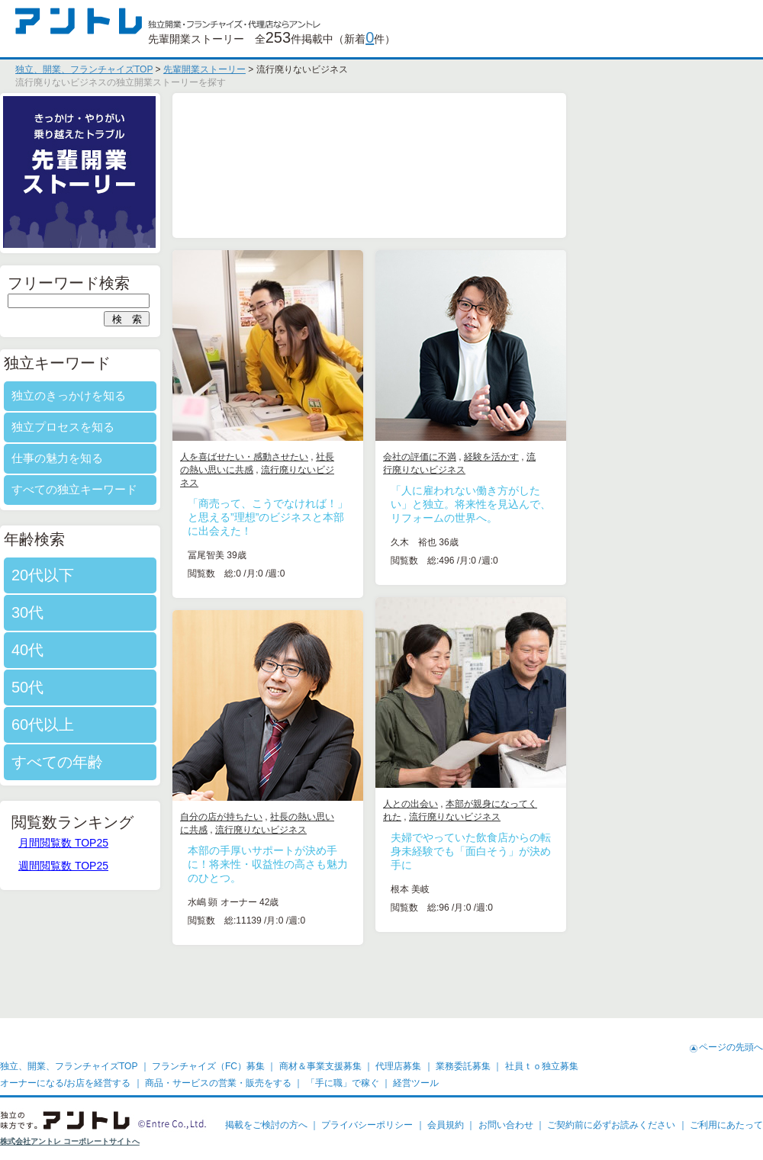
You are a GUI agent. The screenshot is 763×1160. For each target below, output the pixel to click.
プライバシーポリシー (367, 1125)
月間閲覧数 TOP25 (159, 843)
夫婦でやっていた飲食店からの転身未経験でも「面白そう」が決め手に (566, 851)
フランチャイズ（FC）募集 (208, 1066)
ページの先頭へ (731, 1047)
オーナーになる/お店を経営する (65, 1083)
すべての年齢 (152, 762)
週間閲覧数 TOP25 (159, 866)
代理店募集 (398, 1066)
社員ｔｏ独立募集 (541, 1066)
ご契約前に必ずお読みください (611, 1125)
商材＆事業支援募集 (320, 1066)
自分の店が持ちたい (316, 816)
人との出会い (505, 804)
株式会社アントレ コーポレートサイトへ (70, 1141)
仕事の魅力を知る (152, 457)
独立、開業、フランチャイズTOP (84, 69)
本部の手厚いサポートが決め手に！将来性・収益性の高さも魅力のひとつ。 (363, 864)
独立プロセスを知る (158, 426)
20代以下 (138, 575)
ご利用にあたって (726, 1125)
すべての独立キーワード (170, 489)
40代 (123, 649)
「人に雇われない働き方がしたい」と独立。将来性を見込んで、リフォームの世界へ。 (566, 504)
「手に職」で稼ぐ (342, 1083)
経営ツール (416, 1083)
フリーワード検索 (164, 283)
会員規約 (445, 1125)
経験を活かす (586, 456)
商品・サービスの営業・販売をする (218, 1083)
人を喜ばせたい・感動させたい (339, 456)
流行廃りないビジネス (550, 816)
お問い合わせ (505, 1125)
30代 (123, 612)
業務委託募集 (463, 1066)
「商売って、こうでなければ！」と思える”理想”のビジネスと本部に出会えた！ (363, 517)
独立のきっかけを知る (164, 395)
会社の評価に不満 (515, 456)
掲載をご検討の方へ (266, 1125)
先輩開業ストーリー (204, 69)
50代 (123, 687)
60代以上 (138, 724)
